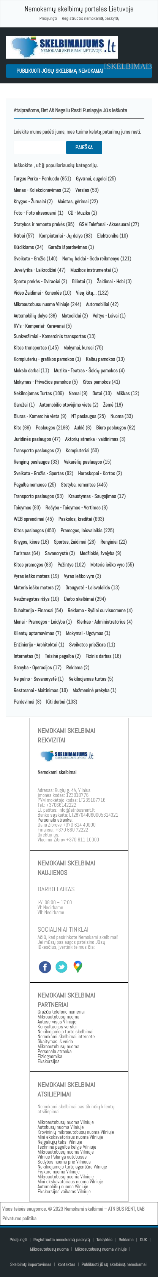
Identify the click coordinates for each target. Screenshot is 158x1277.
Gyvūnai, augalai (91, 179)
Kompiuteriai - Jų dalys (61, 236)
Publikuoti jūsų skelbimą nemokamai (59, 70)
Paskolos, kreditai (75, 519)
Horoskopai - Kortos (96, 473)
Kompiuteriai (77, 450)
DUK (143, 1240)
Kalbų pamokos (101, 359)
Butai (97, 393)
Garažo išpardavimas (67, 247)
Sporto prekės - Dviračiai (37, 281)
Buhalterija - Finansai (33, 610)
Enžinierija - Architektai (35, 645)
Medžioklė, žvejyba (97, 553)
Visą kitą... (87, 293)
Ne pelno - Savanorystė (35, 679)
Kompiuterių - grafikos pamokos (44, 359)
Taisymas (22, 507)
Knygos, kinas (27, 542)
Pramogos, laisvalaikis (81, 530)
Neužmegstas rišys (31, 599)
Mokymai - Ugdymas (84, 633)
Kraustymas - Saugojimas (92, 496)
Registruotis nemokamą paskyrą (90, 18)
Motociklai (71, 316)
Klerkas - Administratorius (101, 622)
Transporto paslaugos (34, 450)
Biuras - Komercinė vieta (36, 416)
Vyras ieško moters (32, 576)
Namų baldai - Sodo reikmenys (90, 258)
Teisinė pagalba (59, 656)
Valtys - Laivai (105, 316)
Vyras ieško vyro (79, 576)
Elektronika (107, 236)
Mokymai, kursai (78, 348)
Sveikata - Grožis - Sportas (39, 473)
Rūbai (19, 236)
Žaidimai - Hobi (111, 281)
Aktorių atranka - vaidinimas (91, 439)
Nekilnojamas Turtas (33, 393)
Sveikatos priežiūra (87, 645)
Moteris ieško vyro (107, 565)
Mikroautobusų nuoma (49, 1249)
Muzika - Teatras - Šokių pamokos (86, 370)
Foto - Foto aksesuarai (35, 213)
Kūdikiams (24, 247)
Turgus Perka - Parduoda (36, 179)
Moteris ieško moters (34, 587)
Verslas (82, 190)
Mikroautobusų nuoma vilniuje (101, 1249)
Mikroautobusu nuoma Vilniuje (41, 304)
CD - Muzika (79, 213)
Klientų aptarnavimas (34, 633)
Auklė (79, 428)
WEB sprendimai (29, 519)
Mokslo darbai (27, 370)
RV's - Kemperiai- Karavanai (39, 326)
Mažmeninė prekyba (91, 690)
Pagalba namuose (30, 485)
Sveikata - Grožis (30, 258)
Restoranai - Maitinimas (36, 690)
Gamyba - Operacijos (33, 667)
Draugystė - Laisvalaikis (87, 587)
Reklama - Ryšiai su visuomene (96, 610)
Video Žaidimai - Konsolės (38, 293)
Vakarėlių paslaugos (83, 462)
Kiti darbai (55, 702)
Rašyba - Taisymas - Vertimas (73, 507)
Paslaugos (45, 428)
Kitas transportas (30, 348)
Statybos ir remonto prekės (39, 224)
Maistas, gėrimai (72, 201)
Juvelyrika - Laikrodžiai (35, 270)
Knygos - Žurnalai (30, 201)
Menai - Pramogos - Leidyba (39, 622)
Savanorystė (56, 553)
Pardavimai (24, 702)
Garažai (21, 405)
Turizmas (22, 553)
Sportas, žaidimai (70, 542)
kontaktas (66, 1264)
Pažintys (65, 565)
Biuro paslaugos (111, 428)
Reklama (74, 667)
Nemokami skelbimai (57, 772)
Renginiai (108, 542)
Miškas (123, 393)
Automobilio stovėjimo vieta (66, 405)
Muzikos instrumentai (90, 270)
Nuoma (117, 416)
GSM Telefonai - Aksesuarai (104, 224)
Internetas (23, 656)
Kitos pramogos (28, 565)
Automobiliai (97, 304)
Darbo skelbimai (79, 599)
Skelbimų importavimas (30, 1264)
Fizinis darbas (98, 656)
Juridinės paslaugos (32, 439)
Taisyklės (104, 1240)
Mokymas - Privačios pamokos (42, 382)
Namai (75, 393)
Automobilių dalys (30, 316)
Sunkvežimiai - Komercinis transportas (50, 336)
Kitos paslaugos (29, 530)
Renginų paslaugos (31, 462)
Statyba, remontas (78, 485)
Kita (17, 428)
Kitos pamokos (96, 382)
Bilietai (78, 281)
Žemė (108, 405)
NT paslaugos (83, 416)
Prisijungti (48, 18)
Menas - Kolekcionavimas (37, 190)
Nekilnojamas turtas (87, 679)
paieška (84, 147)
